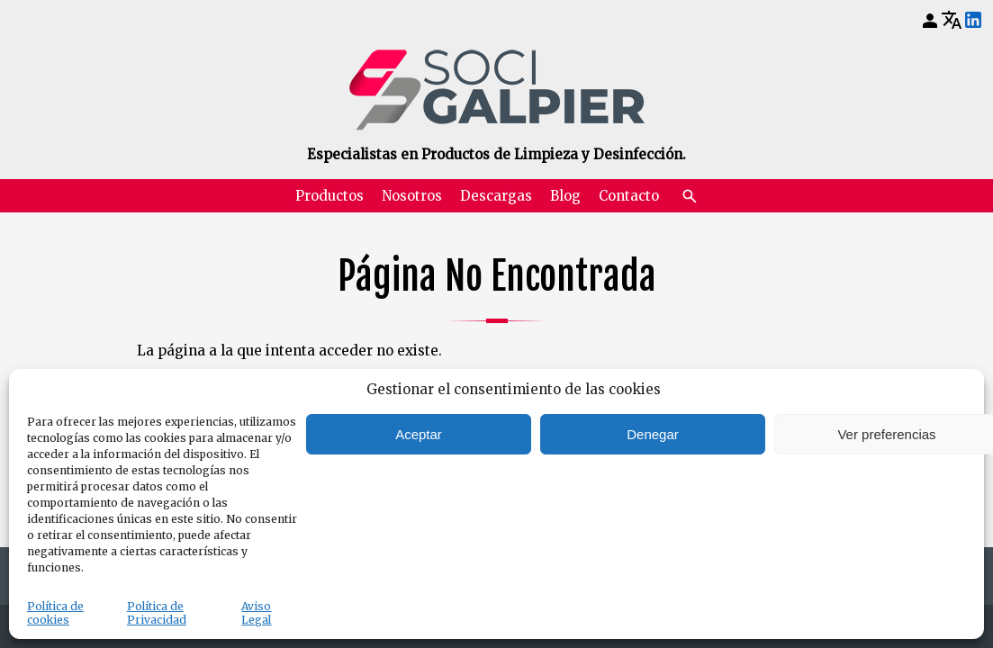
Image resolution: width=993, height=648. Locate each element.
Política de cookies (55, 612)
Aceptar (418, 434)
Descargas (496, 195)
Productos (329, 195)
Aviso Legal (256, 612)
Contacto (629, 195)
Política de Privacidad (156, 612)
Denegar (653, 434)
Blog (565, 195)
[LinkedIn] (973, 20)
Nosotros (412, 195)
